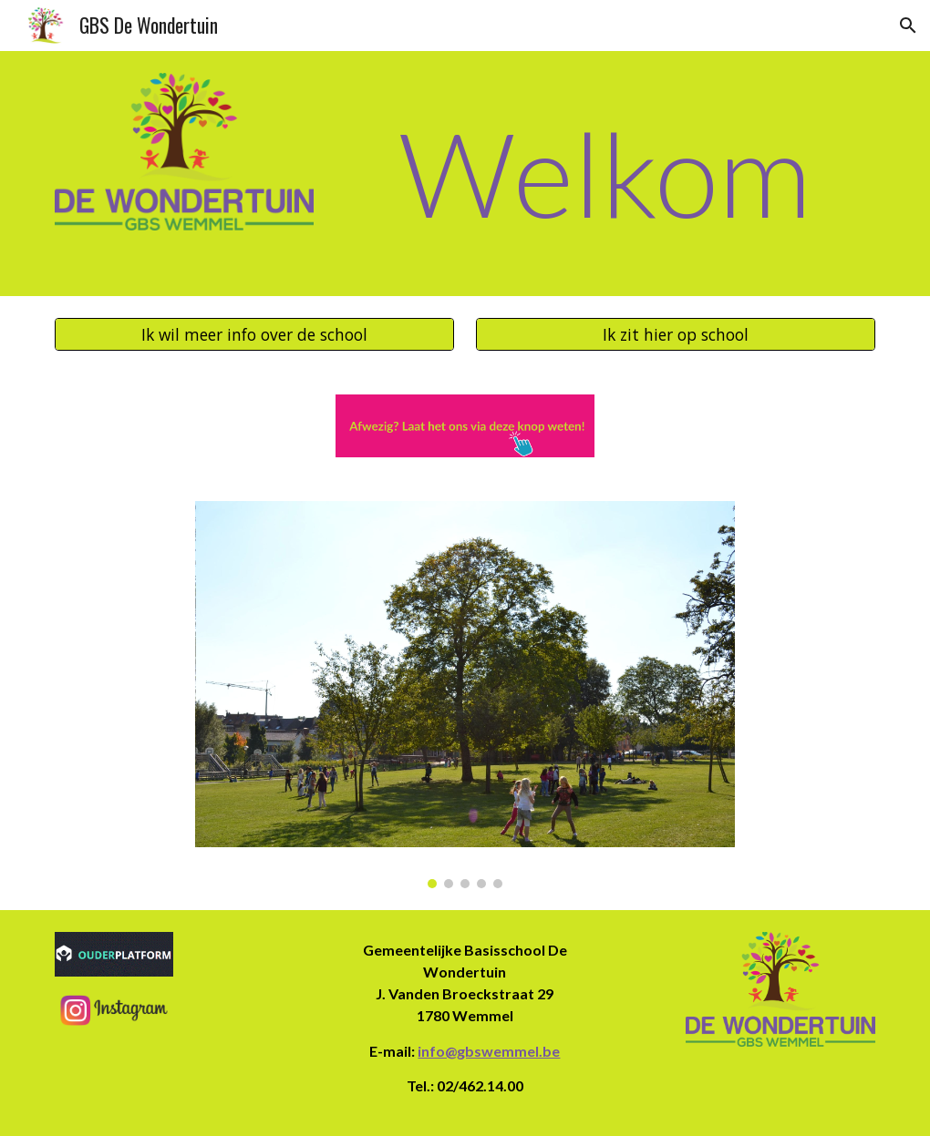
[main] (606, 173)
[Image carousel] (465, 694)
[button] (908, 25)
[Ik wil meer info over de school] (255, 334)
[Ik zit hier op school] (676, 334)
